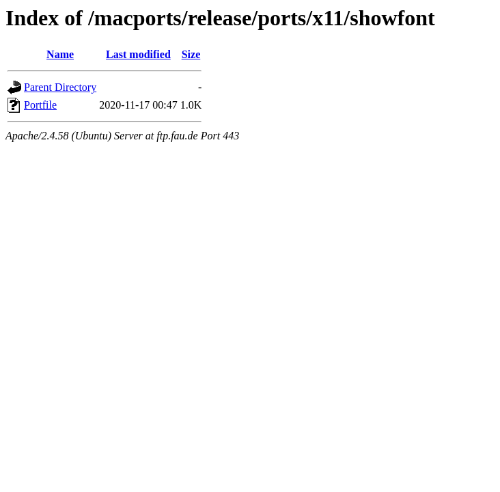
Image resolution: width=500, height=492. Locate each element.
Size (191, 54)
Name (60, 54)
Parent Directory (60, 87)
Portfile (40, 105)
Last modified (138, 54)
